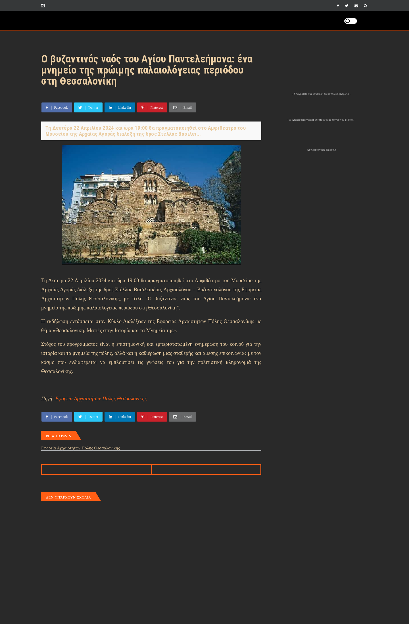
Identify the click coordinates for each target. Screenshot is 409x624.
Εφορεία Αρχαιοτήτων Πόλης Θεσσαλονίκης (101, 398)
